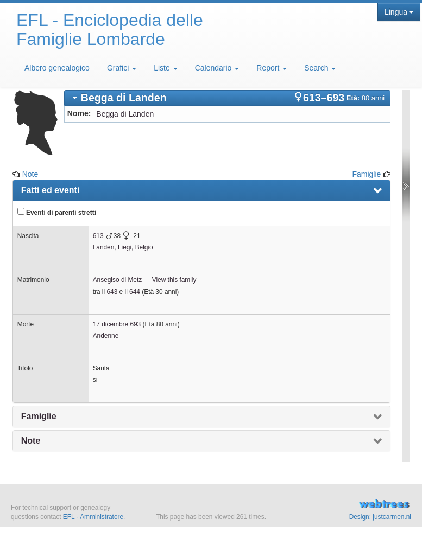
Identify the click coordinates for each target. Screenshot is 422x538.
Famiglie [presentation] (38, 416)
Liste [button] (165, 67)
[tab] (227, 98)
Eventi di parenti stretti (56, 212)
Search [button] (320, 67)
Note (30, 174)
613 (98, 236)
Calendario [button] (217, 67)
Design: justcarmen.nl (380, 517)
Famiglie (366, 174)
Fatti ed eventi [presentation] (50, 190)
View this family (174, 280)
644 (134, 292)
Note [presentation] (31, 440)
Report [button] (271, 67)
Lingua (399, 12)
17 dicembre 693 (117, 324)
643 (111, 292)
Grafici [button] (121, 67)
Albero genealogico (57, 67)
